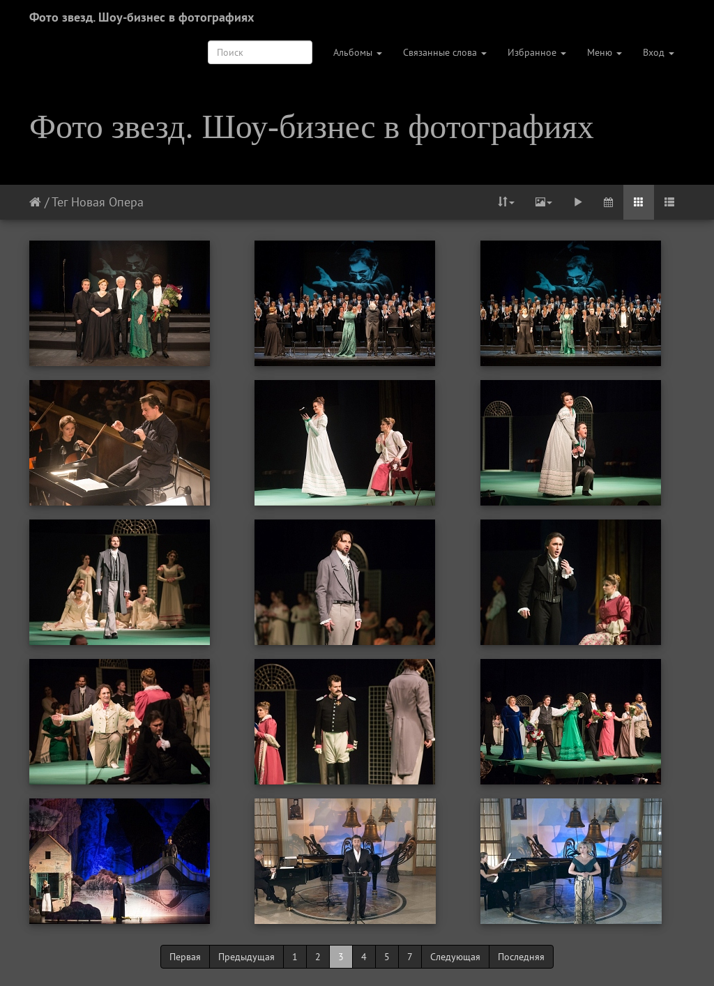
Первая (185, 956)
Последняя (521, 956)
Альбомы (357, 52)
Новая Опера (107, 202)
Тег (60, 202)
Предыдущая (246, 956)
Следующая (455, 956)
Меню (604, 52)
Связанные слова (445, 52)
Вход (658, 52)
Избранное (537, 52)
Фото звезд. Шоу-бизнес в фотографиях (141, 17)
